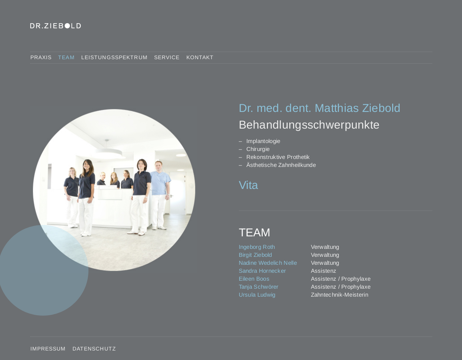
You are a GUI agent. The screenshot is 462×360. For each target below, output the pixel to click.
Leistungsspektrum (114, 57)
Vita (249, 185)
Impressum (48, 349)
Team (66, 57)
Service (167, 57)
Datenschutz (94, 349)
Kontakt (200, 57)
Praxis (41, 57)
